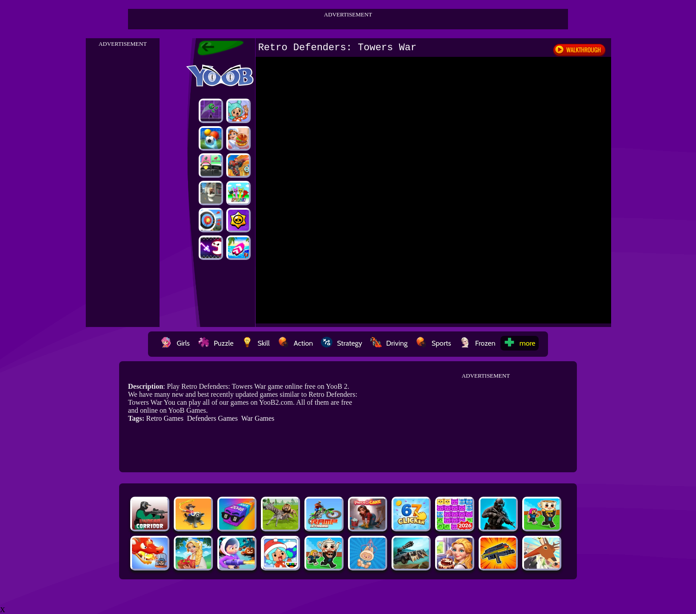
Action (295, 343)
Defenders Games (212, 418)
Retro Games (165, 418)
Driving (389, 343)
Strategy (341, 343)
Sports (433, 343)
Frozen (477, 343)
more (520, 343)
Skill (255, 343)
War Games (258, 418)
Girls (175, 343)
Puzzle (215, 343)
